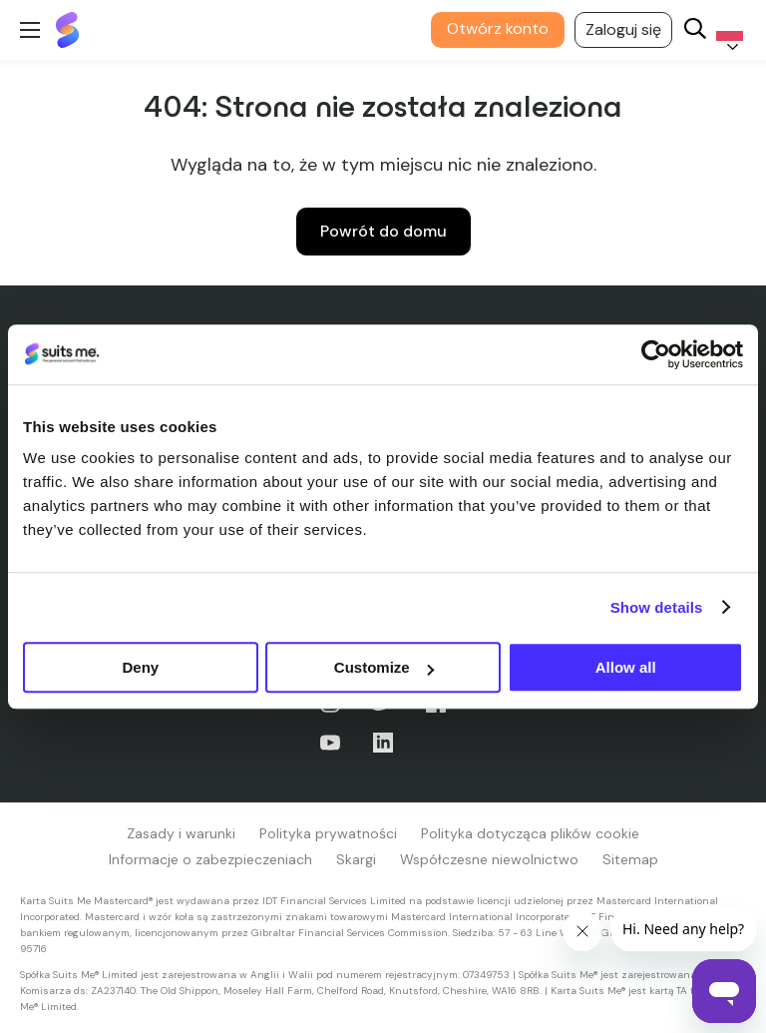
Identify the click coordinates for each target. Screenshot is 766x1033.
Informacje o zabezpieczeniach (210, 859)
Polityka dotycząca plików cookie (530, 833)
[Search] (695, 30)
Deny (140, 667)
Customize (384, 667)
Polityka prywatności (328, 833)
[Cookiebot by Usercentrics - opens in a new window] (656, 354)
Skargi (356, 859)
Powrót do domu (383, 231)
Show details (656, 607)
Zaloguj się (623, 29)
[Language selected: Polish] (726, 30)
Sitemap (630, 859)
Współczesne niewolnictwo (489, 859)
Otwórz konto (498, 28)
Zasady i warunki (181, 833)
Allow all (625, 667)
